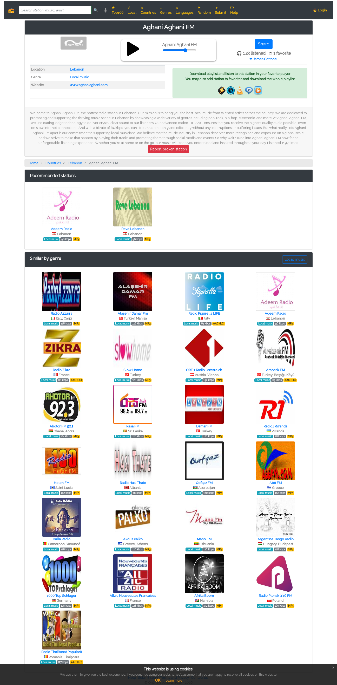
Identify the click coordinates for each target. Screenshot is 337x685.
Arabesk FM (275, 370)
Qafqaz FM (204, 483)
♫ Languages (184, 10)
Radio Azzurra (61, 313)
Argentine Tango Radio (275, 539)
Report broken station (168, 149)
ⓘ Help (234, 10)
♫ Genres (165, 10)
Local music (79, 77)
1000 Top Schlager (61, 596)
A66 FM (275, 483)
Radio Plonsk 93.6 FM (275, 596)
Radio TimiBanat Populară (61, 652)
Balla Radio (61, 539)
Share (263, 43)
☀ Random (204, 10)
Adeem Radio (61, 229)
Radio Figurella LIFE (204, 313)
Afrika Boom (204, 596)
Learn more (174, 680)
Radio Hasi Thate (133, 483)
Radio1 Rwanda (275, 426)
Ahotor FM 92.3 (61, 426)
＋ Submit (220, 10)
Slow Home (132, 370)
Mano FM (204, 539)
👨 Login (320, 10)
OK (157, 680)
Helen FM (61, 483)
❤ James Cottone (263, 59)
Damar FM (204, 426)
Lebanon (77, 69)
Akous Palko (133, 539)
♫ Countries (148, 10)
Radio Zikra (61, 370)
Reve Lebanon (132, 229)
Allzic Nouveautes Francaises (133, 596)
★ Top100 (117, 10)
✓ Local (132, 10)
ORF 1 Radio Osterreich (204, 370)
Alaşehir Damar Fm (133, 313)
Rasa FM (132, 426)
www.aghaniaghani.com (89, 85)
